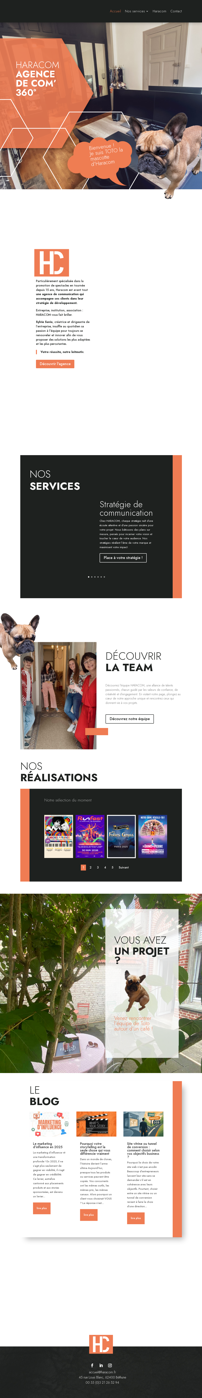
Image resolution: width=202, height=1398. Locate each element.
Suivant (124, 867)
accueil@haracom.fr (102, 1372)
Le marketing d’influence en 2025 (48, 1145)
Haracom (159, 11)
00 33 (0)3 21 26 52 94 (102, 1382)
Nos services (135, 11)
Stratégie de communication (126, 508)
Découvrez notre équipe (130, 719)
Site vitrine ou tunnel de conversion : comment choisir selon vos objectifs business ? (143, 1150)
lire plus (42, 1208)
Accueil (115, 11)
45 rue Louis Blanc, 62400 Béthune (102, 1377)
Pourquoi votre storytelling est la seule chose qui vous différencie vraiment (95, 1148)
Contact (176, 11)
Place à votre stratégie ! (123, 557)
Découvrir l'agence (55, 364)
